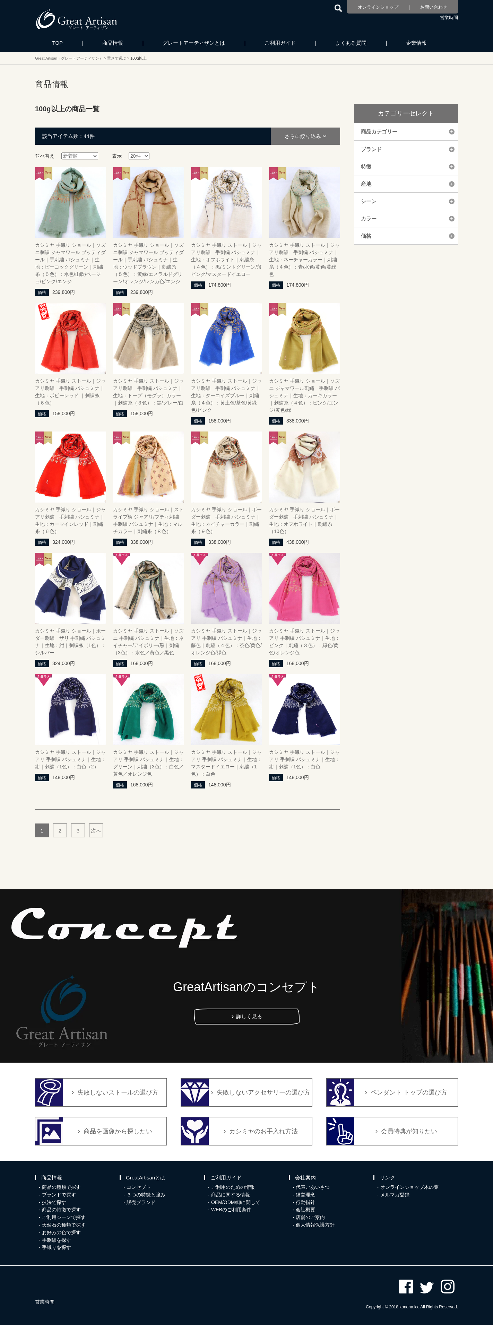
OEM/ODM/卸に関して (235, 1202)
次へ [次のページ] (96, 831)
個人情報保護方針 (315, 1225)
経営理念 (305, 1194)
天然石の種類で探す (64, 1225)
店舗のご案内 (310, 1217)
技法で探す (54, 1202)
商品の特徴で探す (61, 1209)
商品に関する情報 (230, 1194)
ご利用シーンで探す (64, 1217)
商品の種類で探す (61, 1187)
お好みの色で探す (61, 1232)
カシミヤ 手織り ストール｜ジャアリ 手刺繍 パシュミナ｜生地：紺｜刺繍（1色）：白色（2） (70, 759)
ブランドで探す (59, 1194)
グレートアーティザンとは (194, 43)
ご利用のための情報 (233, 1187)
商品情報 (112, 43)
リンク (387, 1177)
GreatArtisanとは (145, 1177)
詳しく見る (249, 1016)
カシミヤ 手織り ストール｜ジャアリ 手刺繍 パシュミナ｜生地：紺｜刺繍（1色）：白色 (304, 759)
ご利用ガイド (280, 43)
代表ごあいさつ (313, 1187)
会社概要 (305, 1209)
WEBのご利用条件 (231, 1209)
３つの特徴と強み (146, 1194)
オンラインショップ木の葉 (409, 1187)
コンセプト (139, 1187)
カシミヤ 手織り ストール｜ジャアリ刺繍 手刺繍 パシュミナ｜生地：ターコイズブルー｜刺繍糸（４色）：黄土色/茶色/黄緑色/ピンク (226, 395)
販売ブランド (141, 1202)
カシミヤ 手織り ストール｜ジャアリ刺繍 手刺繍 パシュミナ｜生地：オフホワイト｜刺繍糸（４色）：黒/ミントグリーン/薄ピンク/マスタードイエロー (226, 259)
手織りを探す (56, 1247)
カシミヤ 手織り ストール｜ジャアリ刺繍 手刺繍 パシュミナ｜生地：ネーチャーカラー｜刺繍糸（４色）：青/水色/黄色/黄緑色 (304, 259)
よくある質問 (350, 43)
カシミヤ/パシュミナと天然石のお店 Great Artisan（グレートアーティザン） (76, 19)
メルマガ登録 (394, 1194)
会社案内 (305, 1177)
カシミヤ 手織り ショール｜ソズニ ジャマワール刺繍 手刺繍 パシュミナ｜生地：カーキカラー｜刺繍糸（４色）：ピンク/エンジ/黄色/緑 (304, 395)
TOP (57, 43)
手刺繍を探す (56, 1240)
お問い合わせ (433, 7)
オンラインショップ (378, 7)
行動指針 (305, 1202)
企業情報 (416, 43)
